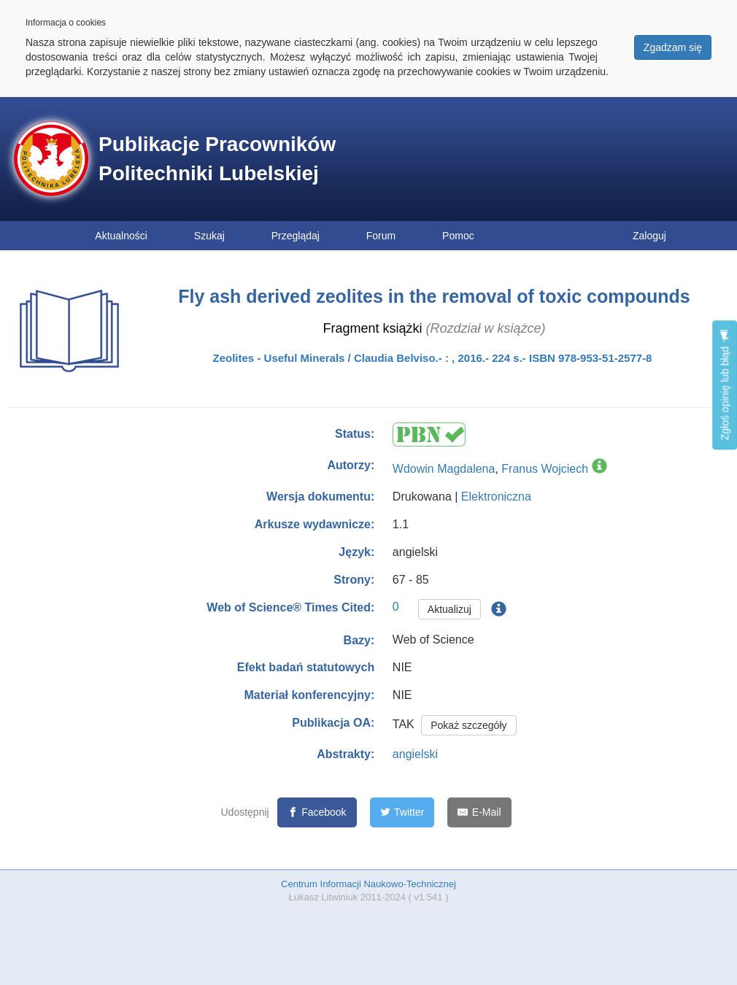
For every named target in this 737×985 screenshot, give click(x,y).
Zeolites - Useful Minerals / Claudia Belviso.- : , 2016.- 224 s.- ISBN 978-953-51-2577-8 (432, 358)
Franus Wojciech (544, 469)
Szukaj (209, 236)
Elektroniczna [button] (496, 496)
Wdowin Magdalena (444, 469)
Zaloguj (649, 236)
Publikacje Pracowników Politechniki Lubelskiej (217, 159)
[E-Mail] (479, 812)
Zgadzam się (673, 47)
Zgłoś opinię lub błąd (724, 385)
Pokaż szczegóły (468, 725)
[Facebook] (317, 812)
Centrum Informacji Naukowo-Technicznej (368, 883)
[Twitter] (402, 812)
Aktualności (121, 236)
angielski (415, 754)
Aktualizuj (449, 609)
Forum (380, 236)
